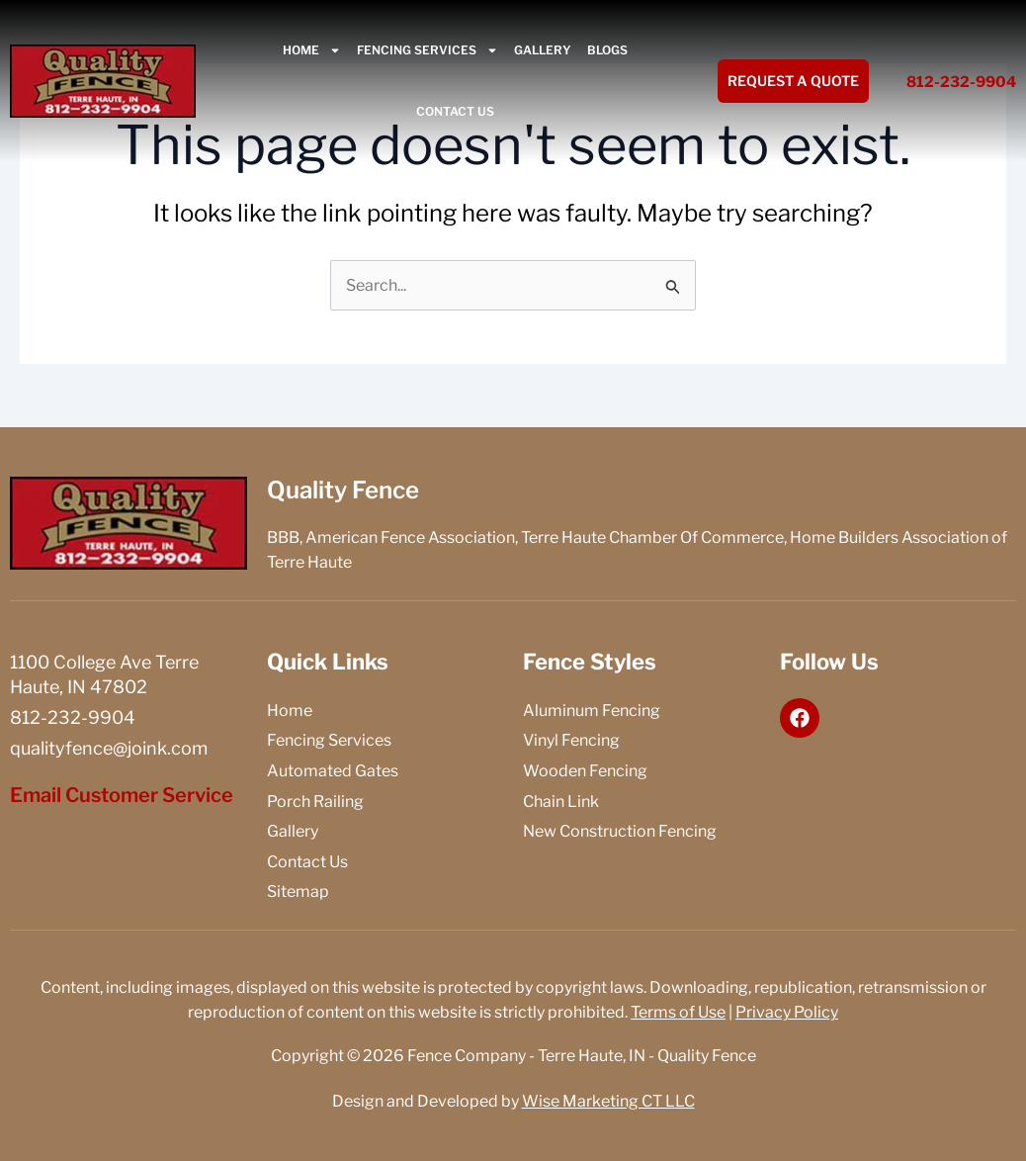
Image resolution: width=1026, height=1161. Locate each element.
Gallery (542, 50)
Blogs (607, 50)
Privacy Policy (786, 1012)
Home (312, 50)
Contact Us (455, 111)
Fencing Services (427, 50)
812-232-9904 (961, 82)
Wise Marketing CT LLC (608, 1101)
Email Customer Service (121, 795)
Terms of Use (678, 1012)
